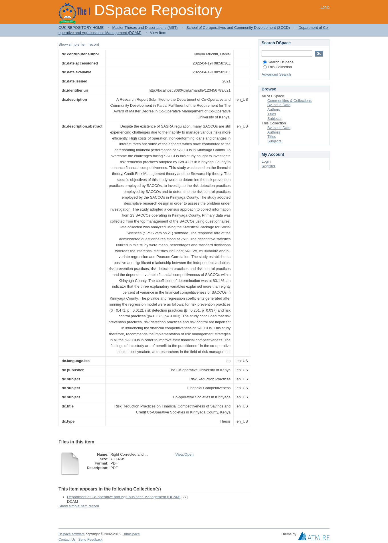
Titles (271, 114)
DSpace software (71, 534)
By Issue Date (278, 105)
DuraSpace (131, 534)
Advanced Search (276, 74)
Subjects (274, 118)
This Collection (277, 67)
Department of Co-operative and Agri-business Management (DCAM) (123, 497)
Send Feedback (90, 540)
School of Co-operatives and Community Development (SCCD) (238, 27)
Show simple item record (78, 44)
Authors (273, 109)
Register (268, 166)
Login (325, 7)
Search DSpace (278, 62)
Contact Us (67, 540)
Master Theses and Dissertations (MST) (145, 27)
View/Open (184, 454)
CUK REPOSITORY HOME (81, 27)
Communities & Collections (289, 100)
